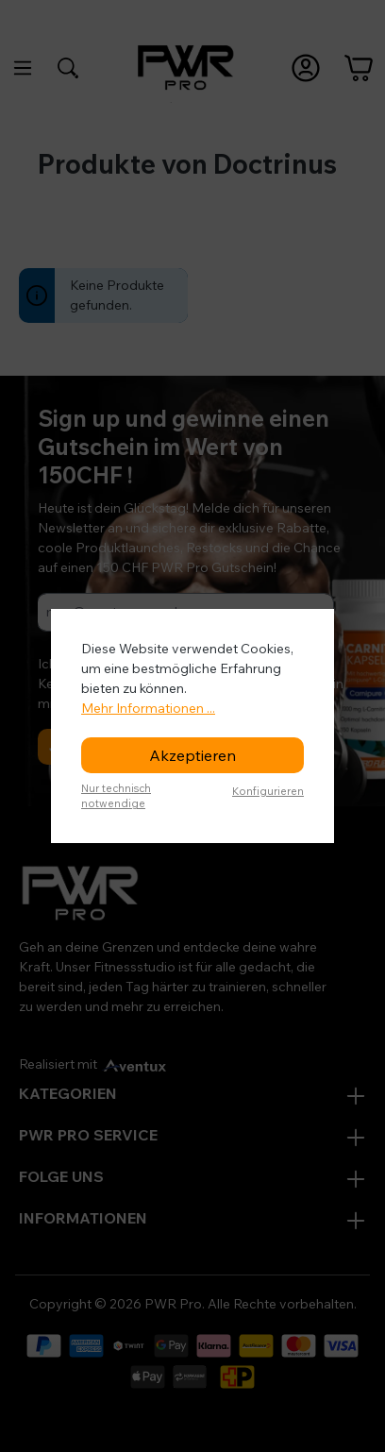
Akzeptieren (192, 755)
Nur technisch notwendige (116, 796)
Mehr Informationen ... (148, 708)
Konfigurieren (268, 791)
